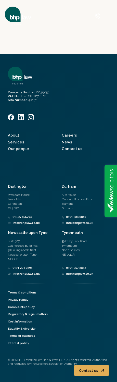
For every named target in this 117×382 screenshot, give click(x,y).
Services (16, 142)
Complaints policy (21, 307)
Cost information (20, 321)
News (67, 142)
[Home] (18, 16)
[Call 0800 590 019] (97, 16)
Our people (18, 148)
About (13, 135)
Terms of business (21, 335)
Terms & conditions (22, 292)
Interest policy (18, 343)
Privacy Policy (18, 300)
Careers (69, 135)
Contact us (72, 148)
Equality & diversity (21, 328)
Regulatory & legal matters (28, 314)
